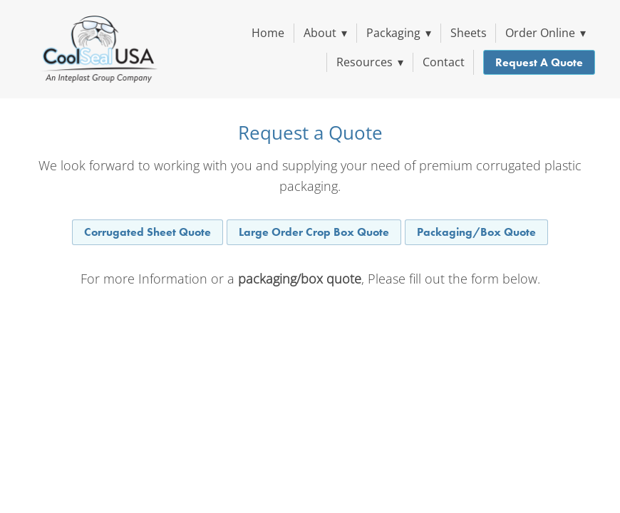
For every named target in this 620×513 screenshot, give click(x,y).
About (325, 33)
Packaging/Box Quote (476, 232)
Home (268, 33)
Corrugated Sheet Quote (147, 232)
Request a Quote (539, 62)
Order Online (545, 33)
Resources (369, 62)
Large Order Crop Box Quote (314, 232)
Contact (444, 62)
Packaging (398, 33)
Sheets (468, 33)
